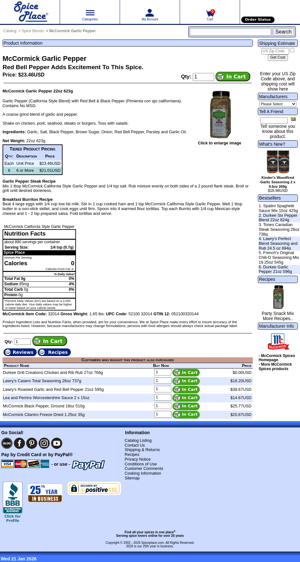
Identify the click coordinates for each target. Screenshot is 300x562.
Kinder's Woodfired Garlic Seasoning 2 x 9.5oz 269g (277, 182)
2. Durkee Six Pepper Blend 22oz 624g (278, 218)
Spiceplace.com (152, 542)
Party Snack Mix (278, 313)
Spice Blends (33, 31)
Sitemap (131, 478)
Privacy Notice (137, 459)
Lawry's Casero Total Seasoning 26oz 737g (42, 380)
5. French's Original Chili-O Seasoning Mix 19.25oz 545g (279, 257)
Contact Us (134, 445)
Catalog (9, 31)
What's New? (272, 144)
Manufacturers (273, 96)
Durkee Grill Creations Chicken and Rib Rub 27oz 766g (53, 372)
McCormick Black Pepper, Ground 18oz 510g (44, 406)
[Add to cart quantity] (203, 77)
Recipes (267, 279)
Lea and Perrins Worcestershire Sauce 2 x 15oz (46, 397)
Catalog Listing (138, 440)
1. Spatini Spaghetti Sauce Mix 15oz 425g (278, 208)
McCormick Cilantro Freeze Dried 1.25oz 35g (44, 414)
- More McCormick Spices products (275, 366)
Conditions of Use (140, 464)
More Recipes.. (278, 318)
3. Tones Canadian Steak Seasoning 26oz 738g (279, 229)
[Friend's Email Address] (274, 120)
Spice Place (14, 252)
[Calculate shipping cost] (278, 58)
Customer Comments (143, 468)
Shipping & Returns (142, 449)
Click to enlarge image (219, 143)
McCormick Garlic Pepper (72, 31)
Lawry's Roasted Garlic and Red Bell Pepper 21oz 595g (53, 389)
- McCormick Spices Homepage (277, 358)
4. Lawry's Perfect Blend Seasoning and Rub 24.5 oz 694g (278, 243)
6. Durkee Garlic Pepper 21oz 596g (275, 269)
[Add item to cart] (232, 76)
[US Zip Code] (275, 51)
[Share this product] (293, 118)
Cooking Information (142, 473)
